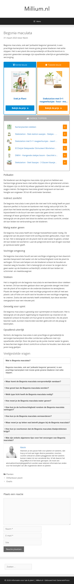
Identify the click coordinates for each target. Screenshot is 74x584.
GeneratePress (63, 580)
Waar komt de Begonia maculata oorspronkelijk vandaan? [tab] (32, 381)
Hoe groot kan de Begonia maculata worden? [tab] (26, 388)
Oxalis (9, 481)
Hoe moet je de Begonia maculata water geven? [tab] (27, 401)
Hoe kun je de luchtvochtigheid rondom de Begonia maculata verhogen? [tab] (34, 408)
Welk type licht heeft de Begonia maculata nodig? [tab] (28, 394)
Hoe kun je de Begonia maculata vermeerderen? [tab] (28, 416)
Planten (9, 474)
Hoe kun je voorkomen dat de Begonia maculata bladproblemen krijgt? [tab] (35, 430)
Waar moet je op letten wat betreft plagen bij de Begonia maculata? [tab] (37, 422)
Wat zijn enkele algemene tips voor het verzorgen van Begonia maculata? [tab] (34, 439)
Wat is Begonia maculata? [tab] (17, 360)
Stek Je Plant (20, 98)
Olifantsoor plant (14, 477)
